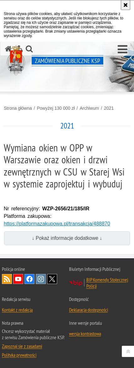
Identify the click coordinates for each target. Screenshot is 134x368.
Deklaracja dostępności (88, 310)
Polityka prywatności (19, 355)
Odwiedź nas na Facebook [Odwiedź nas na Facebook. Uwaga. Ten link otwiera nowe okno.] (29, 279)
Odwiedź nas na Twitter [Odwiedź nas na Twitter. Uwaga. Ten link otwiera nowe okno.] (52, 279)
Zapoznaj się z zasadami (22, 346)
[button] (122, 49)
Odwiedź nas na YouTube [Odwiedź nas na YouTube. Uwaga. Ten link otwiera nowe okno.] (18, 279)
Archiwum (89, 108)
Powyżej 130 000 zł (56, 108)
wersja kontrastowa (85, 333)
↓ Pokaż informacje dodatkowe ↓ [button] (67, 238)
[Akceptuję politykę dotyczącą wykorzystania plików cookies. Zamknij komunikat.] (125, 5)
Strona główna (18, 108)
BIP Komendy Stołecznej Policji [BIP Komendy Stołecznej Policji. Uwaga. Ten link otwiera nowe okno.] (107, 282)
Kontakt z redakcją (17, 310)
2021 (109, 108)
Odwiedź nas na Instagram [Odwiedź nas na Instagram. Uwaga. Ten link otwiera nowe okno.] (41, 279)
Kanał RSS (7, 279)
